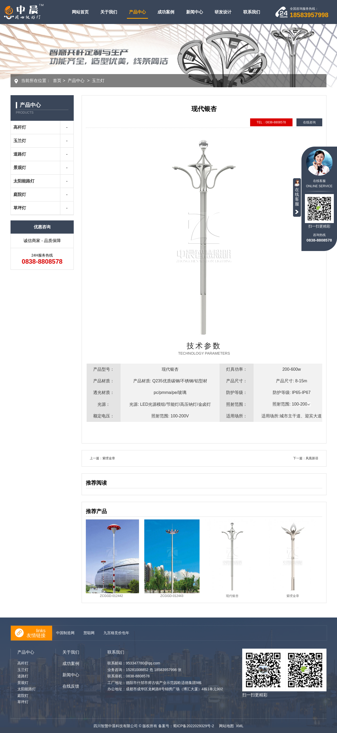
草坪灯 (19, 208)
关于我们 (108, 12)
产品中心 (137, 12)
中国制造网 (65, 633)
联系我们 (251, 12)
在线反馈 (70, 686)
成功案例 (165, 12)
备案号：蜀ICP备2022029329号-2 (186, 726)
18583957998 (309, 14)
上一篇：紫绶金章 (102, 458)
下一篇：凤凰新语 (305, 458)
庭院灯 (19, 194)
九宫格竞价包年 (116, 633)
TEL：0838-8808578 (271, 122)
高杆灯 (19, 127)
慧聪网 (89, 633)
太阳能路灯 (23, 181)
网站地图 (226, 726)
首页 (57, 80)
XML (240, 726)
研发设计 (223, 12)
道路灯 (19, 154)
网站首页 (80, 12)
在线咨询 (309, 122)
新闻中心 (194, 12)
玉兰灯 (98, 80)
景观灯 (19, 167)
